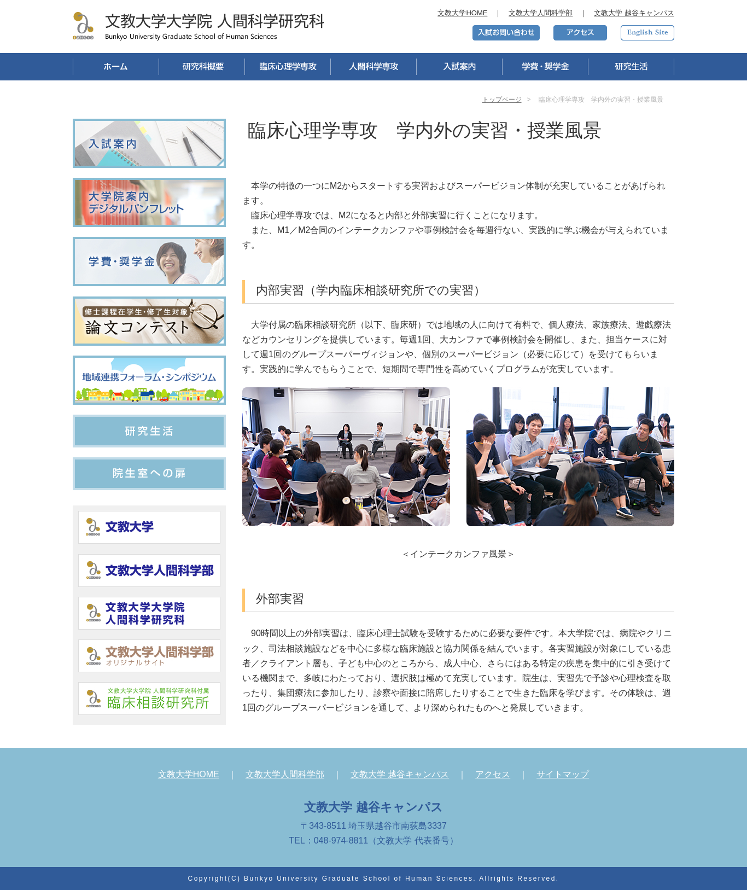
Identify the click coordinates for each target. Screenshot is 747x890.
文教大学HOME (462, 13)
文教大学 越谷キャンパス (634, 13)
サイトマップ (562, 774)
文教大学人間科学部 (541, 13)
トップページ (502, 99)
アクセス (492, 774)
